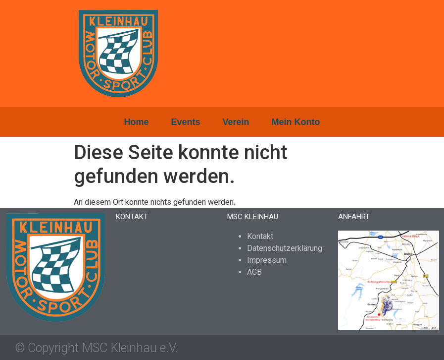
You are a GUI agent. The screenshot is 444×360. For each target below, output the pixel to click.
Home (136, 122)
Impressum (267, 260)
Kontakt (260, 236)
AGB (254, 272)
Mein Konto (296, 122)
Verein (236, 122)
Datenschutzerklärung (284, 248)
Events (185, 122)
